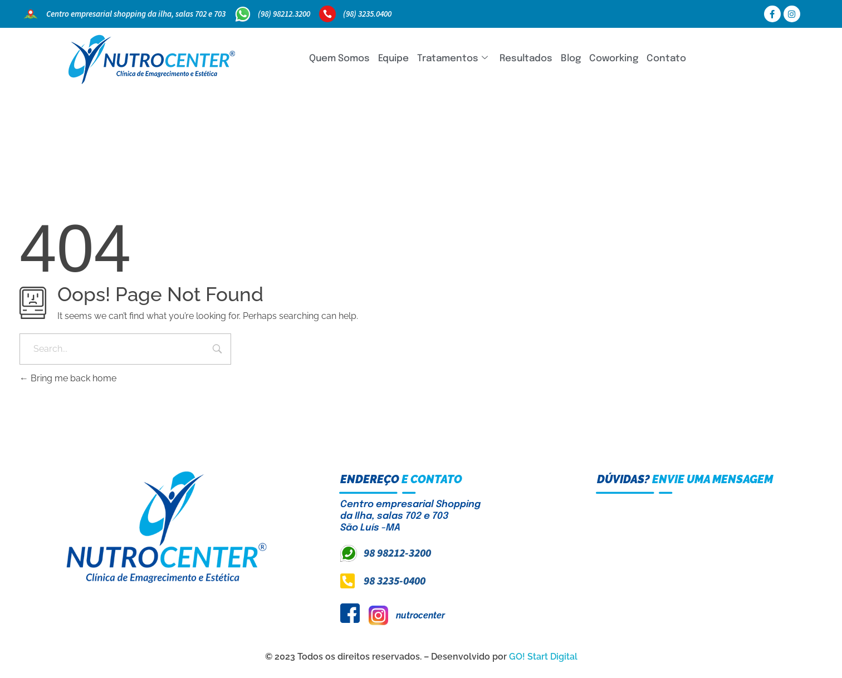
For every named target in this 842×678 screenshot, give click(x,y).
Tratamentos (452, 58)
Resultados (526, 58)
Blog (571, 58)
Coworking (613, 58)
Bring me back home (67, 378)
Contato (666, 58)
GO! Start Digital (543, 656)
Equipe (393, 58)
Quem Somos (339, 58)
